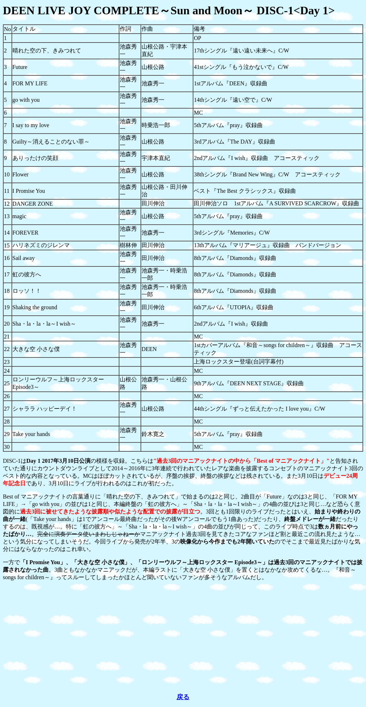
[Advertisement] (183, 637)
